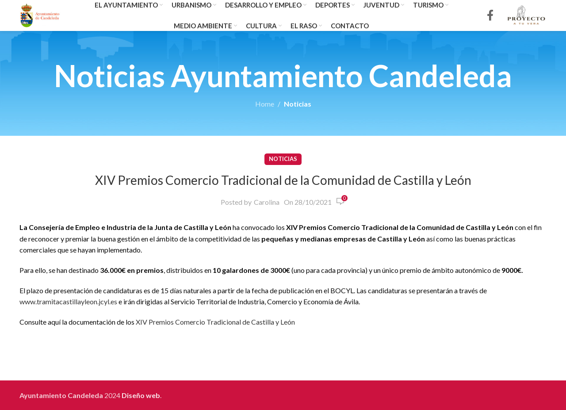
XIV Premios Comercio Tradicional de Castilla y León (215, 322)
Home (264, 104)
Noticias (297, 104)
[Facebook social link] (490, 16)
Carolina (266, 202)
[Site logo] (40, 14)
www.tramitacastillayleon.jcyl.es (68, 301)
